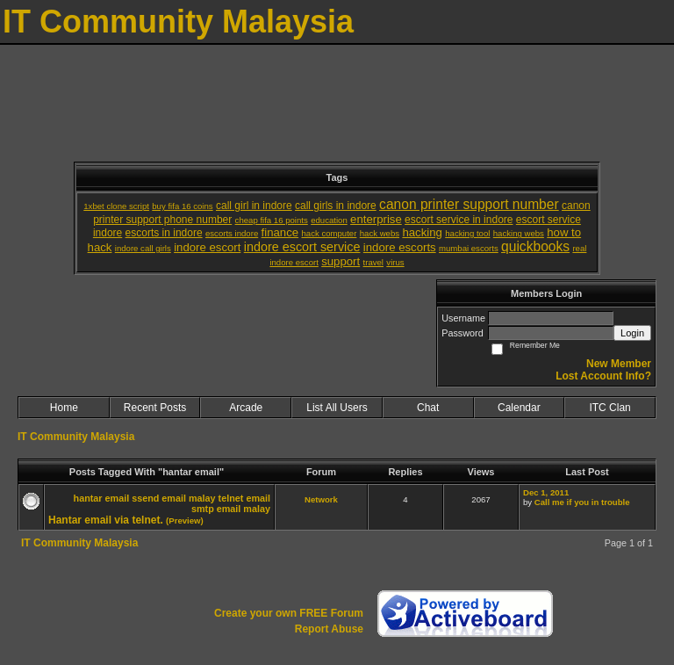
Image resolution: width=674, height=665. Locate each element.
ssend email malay (173, 498)
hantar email (102, 498)
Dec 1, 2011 (546, 492)
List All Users (336, 407)
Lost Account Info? (603, 376)
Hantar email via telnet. (105, 520)
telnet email (244, 498)
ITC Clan (609, 407)
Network (321, 499)
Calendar (519, 407)
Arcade (245, 407)
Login (632, 333)
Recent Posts (155, 407)
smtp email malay (230, 508)
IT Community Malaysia (76, 436)
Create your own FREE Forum (288, 613)
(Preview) (185, 520)
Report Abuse (329, 629)
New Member (618, 364)
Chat (428, 407)
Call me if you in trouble (582, 502)
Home (64, 407)
